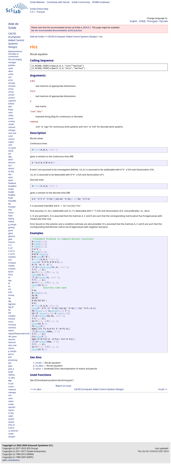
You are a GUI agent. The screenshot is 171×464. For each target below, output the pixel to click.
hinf (10, 260)
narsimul (12, 327)
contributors (13, 460)
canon (10, 118)
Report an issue (63, 385)
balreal (11, 103)
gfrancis (11, 236)
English (133, 21)
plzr (9, 363)
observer (12, 342)
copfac (11, 142)
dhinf (10, 159)
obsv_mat (12, 345)
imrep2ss (12, 262)
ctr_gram (12, 148)
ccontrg (11, 121)
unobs (11, 433)
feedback (12, 183)
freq (10, 209)
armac (11, 89)
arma (10, 80)
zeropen (11, 436)
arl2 (10, 77)
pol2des (11, 65)
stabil (10, 416)
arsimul (11, 97)
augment (12, 100)
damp (10, 150)
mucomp (12, 324)
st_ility (11, 413)
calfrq (10, 115)
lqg (9, 301)
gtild (10, 239)
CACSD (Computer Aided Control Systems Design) (16, 40)
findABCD (12, 186)
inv (39, 257)
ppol (10, 366)
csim (10, 145)
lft (9, 283)
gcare (10, 230)
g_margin (12, 224)
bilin (10, 106)
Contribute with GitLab (58, 2)
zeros (54, 311)
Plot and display (15, 59)
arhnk (10, 74)
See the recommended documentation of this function (56, 30)
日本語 (142, 21)
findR (10, 198)
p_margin (12, 351)
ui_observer (13, 430)
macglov (11, 316)
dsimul (11, 168)
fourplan (12, 206)
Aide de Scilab (13, 26)
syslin (10, 68)
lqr (9, 310)
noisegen (12, 62)
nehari (11, 330)
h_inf (10, 248)
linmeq (11, 295)
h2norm (11, 242)
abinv (10, 71)
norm (34, 262)
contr (10, 136)
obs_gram (12, 336)
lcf (9, 277)
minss (10, 321)
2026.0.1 (87, 27)
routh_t (11, 386)
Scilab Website (37, 2)
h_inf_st (11, 251)
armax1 (11, 94)
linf (9, 289)
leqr (10, 280)
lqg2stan (12, 304)
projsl (10, 372)
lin (9, 286)
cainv (10, 112)
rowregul (12, 392)
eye (43, 254)
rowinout (12, 389)
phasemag (12, 360)
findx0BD (12, 201)
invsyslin (11, 268)
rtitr (10, 395)
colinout (11, 127)
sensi (10, 398)
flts (9, 204)
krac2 (10, 274)
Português (152, 21)
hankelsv (12, 257)
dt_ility (11, 171)
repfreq (11, 374)
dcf (9, 153)
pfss (10, 357)
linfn (10, 292)
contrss (11, 139)
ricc (9, 380)
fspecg (11, 218)
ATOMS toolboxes (101, 2)
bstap (10, 109)
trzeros (11, 427)
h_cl (9, 245)
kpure (10, 271)
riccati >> (162, 389)
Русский (164, 21)
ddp (10, 156)
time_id (11, 425)
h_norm (11, 254)
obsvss (11, 348)
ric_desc (11, 377)
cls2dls (11, 124)
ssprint (11, 410)
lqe (9, 298)
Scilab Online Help (39, 8)
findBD (11, 192)
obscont (11, 339)
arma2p (11, 83)
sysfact (11, 419)
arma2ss (11, 86)
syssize (11, 422)
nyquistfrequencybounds (19, 333)
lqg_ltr (11, 307)
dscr (10, 165)
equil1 (10, 180)
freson (11, 212)
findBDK (11, 195)
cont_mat (12, 133)
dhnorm (11, 162)
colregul (11, 130)
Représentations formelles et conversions (15, 54)
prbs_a (11, 369)
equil (10, 177)
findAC (11, 189)
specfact (11, 407)
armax (11, 92)
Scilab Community (81, 2)
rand (36, 241)
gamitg (11, 227)
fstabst (11, 221)
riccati (10, 383)
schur (43, 267)
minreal (11, 318)
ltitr (9, 313)
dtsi (9, 174)
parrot (11, 354)
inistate (11, 265)
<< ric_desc (35, 389)
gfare (10, 233)
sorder (11, 404)
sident (10, 401)
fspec (10, 215)
